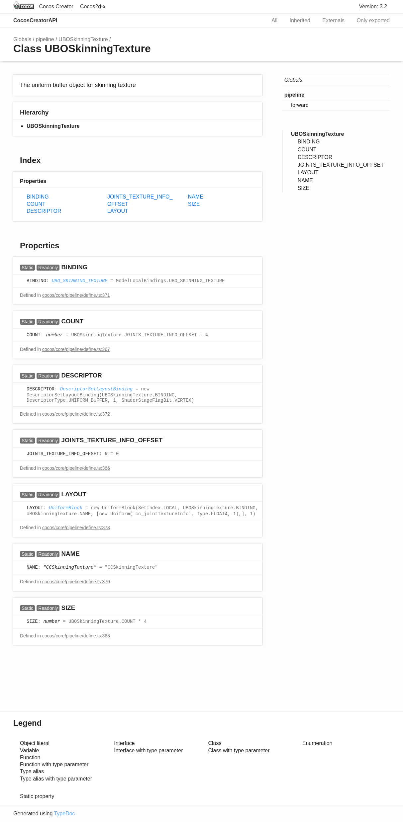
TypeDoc (64, 813)
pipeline (45, 39)
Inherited (300, 20)
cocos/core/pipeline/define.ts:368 (76, 635)
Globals (22, 39)
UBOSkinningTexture (83, 39)
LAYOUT (117, 211)
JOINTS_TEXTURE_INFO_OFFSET (140, 200)
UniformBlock (65, 508)
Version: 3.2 (373, 6)
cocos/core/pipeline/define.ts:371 (76, 295)
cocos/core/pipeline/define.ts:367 (76, 349)
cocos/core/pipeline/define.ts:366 (76, 468)
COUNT (36, 204)
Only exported (373, 20)
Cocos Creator (56, 6)
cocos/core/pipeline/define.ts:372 (76, 414)
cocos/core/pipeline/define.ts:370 (76, 581)
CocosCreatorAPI (35, 20)
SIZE (194, 204)
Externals (333, 20)
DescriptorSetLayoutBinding (96, 389)
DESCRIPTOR (44, 211)
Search (254, 20)
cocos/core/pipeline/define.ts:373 (76, 527)
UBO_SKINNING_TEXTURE (80, 281)
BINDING (38, 197)
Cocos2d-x (92, 6)
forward (300, 105)
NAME (195, 197)
